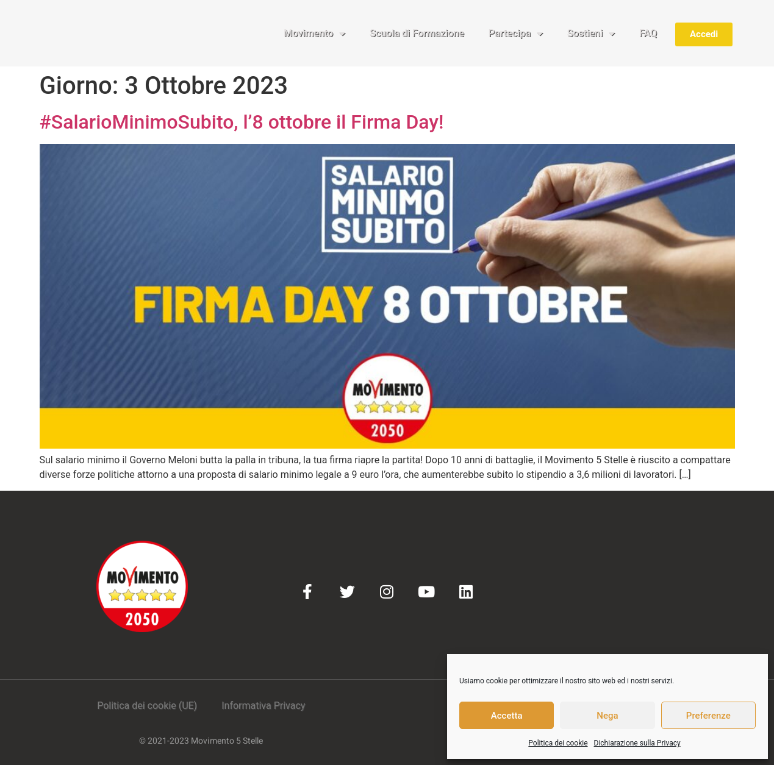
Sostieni (591, 33)
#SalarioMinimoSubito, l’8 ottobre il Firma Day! (242, 121)
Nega (607, 715)
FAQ (648, 33)
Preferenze (708, 715)
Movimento (314, 33)
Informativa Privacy (263, 705)
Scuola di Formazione (417, 33)
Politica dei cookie (557, 743)
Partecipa (516, 33)
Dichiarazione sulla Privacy (637, 743)
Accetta (507, 715)
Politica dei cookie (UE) (147, 705)
